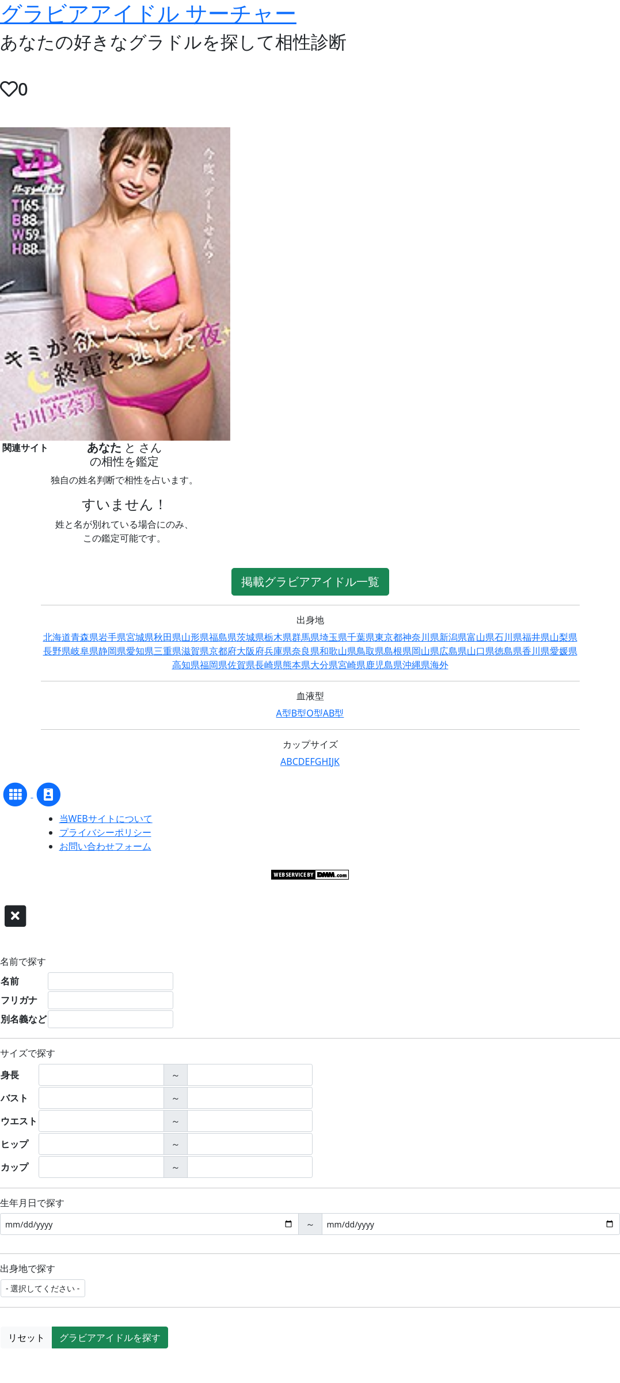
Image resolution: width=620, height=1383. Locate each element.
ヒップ (14, 1144)
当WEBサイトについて (106, 818)
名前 (10, 981)
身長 (10, 1074)
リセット (26, 1337)
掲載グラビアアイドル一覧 (310, 581)
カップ (14, 1167)
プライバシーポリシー (105, 832)
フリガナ (19, 1000)
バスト (14, 1098)
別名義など (24, 1019)
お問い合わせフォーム (105, 846)
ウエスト (19, 1121)
